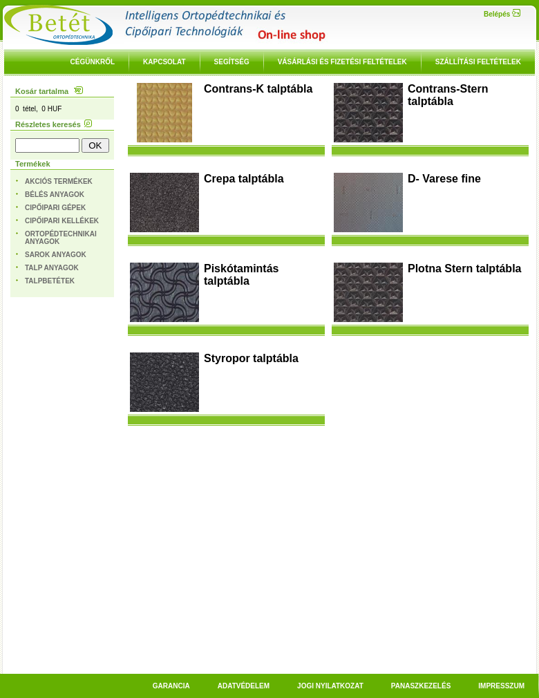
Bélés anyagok (54, 194)
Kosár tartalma (49, 90)
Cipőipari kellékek (62, 221)
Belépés (502, 14)
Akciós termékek (59, 181)
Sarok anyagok (55, 254)
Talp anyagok (52, 268)
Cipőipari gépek (55, 207)
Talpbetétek (50, 281)
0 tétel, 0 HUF (38, 109)
